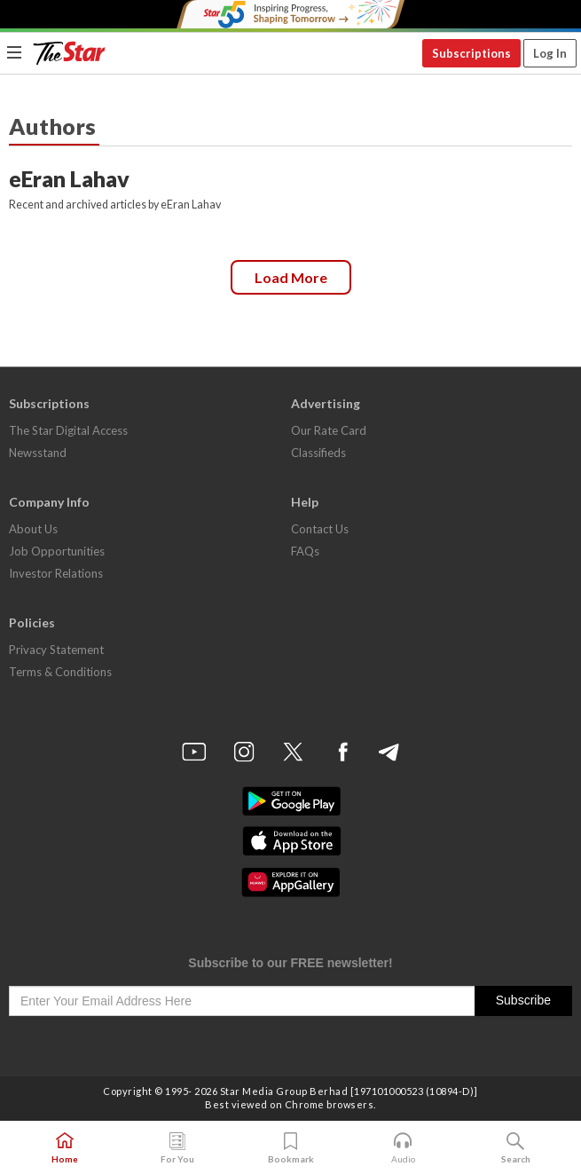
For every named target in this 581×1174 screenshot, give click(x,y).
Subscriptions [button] (471, 53)
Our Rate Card (328, 430)
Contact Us (320, 529)
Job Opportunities (57, 551)
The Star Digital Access (68, 430)
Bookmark (290, 1148)
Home (64, 1148)
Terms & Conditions (60, 672)
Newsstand (38, 452)
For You (177, 1148)
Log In (550, 53)
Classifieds (318, 452)
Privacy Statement (56, 649)
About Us (33, 529)
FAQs (305, 551)
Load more (291, 277)
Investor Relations (56, 573)
